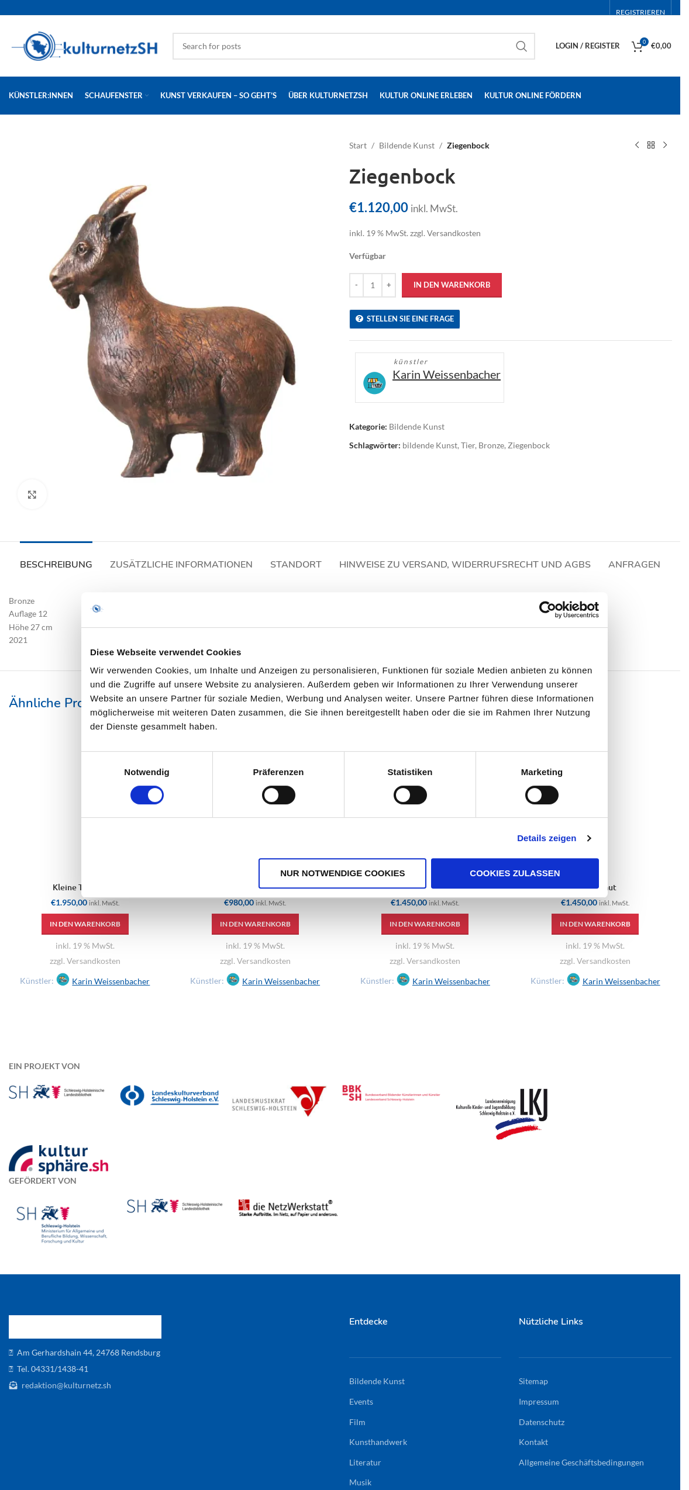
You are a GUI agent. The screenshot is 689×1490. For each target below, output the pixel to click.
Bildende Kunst (407, 145)
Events (361, 1401)
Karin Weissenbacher (446, 374)
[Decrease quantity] (356, 285)
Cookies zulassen (515, 873)
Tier (468, 445)
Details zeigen (546, 838)
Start (358, 145)
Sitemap (533, 1381)
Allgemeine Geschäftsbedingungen (581, 1462)
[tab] (56, 559)
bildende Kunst (429, 445)
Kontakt (533, 1442)
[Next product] (664, 146)
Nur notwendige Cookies (342, 873)
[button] (85, 924)
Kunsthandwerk (378, 1442)
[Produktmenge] (372, 285)
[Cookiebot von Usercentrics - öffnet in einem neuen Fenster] (548, 609)
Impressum (539, 1401)
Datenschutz (541, 1422)
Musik (360, 1482)
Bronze (491, 445)
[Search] (354, 46)
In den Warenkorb (452, 284)
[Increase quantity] (388, 285)
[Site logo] (85, 45)
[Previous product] (636, 146)
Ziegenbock (529, 445)
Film (357, 1422)
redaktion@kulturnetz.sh (65, 1385)
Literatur (365, 1462)
